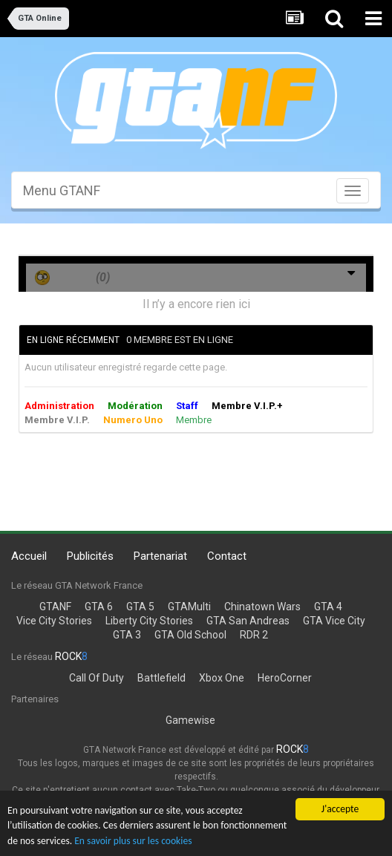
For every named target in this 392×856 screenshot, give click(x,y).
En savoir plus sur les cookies (133, 840)
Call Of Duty (96, 678)
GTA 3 (127, 635)
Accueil (29, 556)
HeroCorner (285, 678)
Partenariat (160, 556)
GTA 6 (99, 606)
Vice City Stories (54, 621)
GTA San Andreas (248, 621)
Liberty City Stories (149, 621)
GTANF (55, 606)
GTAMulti (189, 606)
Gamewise (190, 720)
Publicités (90, 556)
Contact (226, 556)
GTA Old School (190, 635)
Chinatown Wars (262, 606)
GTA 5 (140, 606)
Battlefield (161, 678)
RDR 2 (254, 635)
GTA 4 (328, 606)
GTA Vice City (334, 621)
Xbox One (221, 678)
